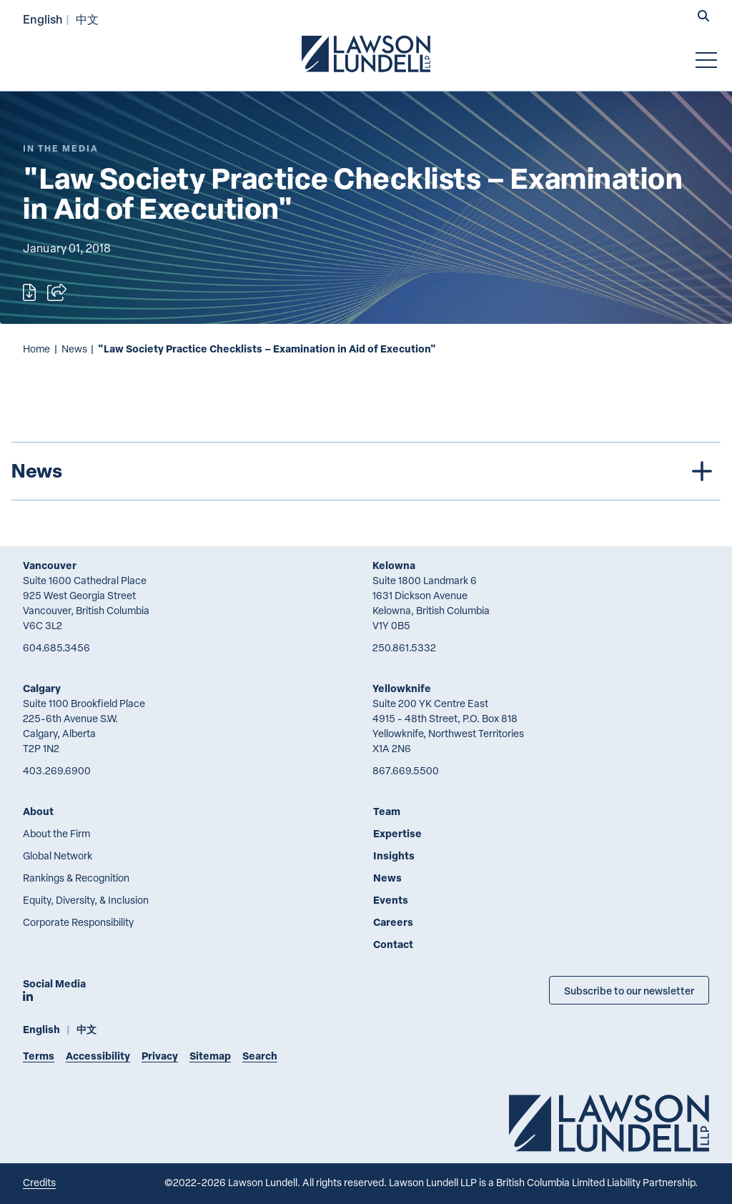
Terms (38, 1055)
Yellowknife (401, 688)
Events (390, 899)
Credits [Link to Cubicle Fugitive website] (39, 1182)
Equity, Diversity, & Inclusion (86, 900)
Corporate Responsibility (78, 922)
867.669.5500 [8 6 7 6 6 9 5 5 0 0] (405, 770)
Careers (393, 921)
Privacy (160, 1055)
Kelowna (393, 565)
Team (386, 811)
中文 (87, 19)
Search (259, 1055)
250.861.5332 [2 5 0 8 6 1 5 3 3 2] (404, 647)
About (38, 811)
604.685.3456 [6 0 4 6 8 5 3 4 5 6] (56, 647)
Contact (393, 944)
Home (36, 348)
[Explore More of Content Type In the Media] (61, 148)
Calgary (42, 688)
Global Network (57, 855)
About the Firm (56, 833)
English (43, 19)
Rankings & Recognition (76, 877)
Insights (394, 855)
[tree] (366, 471)
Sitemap (210, 1055)
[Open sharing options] (56, 292)
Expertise (397, 833)
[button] (703, 17)
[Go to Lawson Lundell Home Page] (366, 53)
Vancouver (49, 565)
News (74, 348)
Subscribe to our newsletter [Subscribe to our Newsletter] (629, 990)
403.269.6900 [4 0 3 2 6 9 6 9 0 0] (57, 770)
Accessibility (98, 1055)
